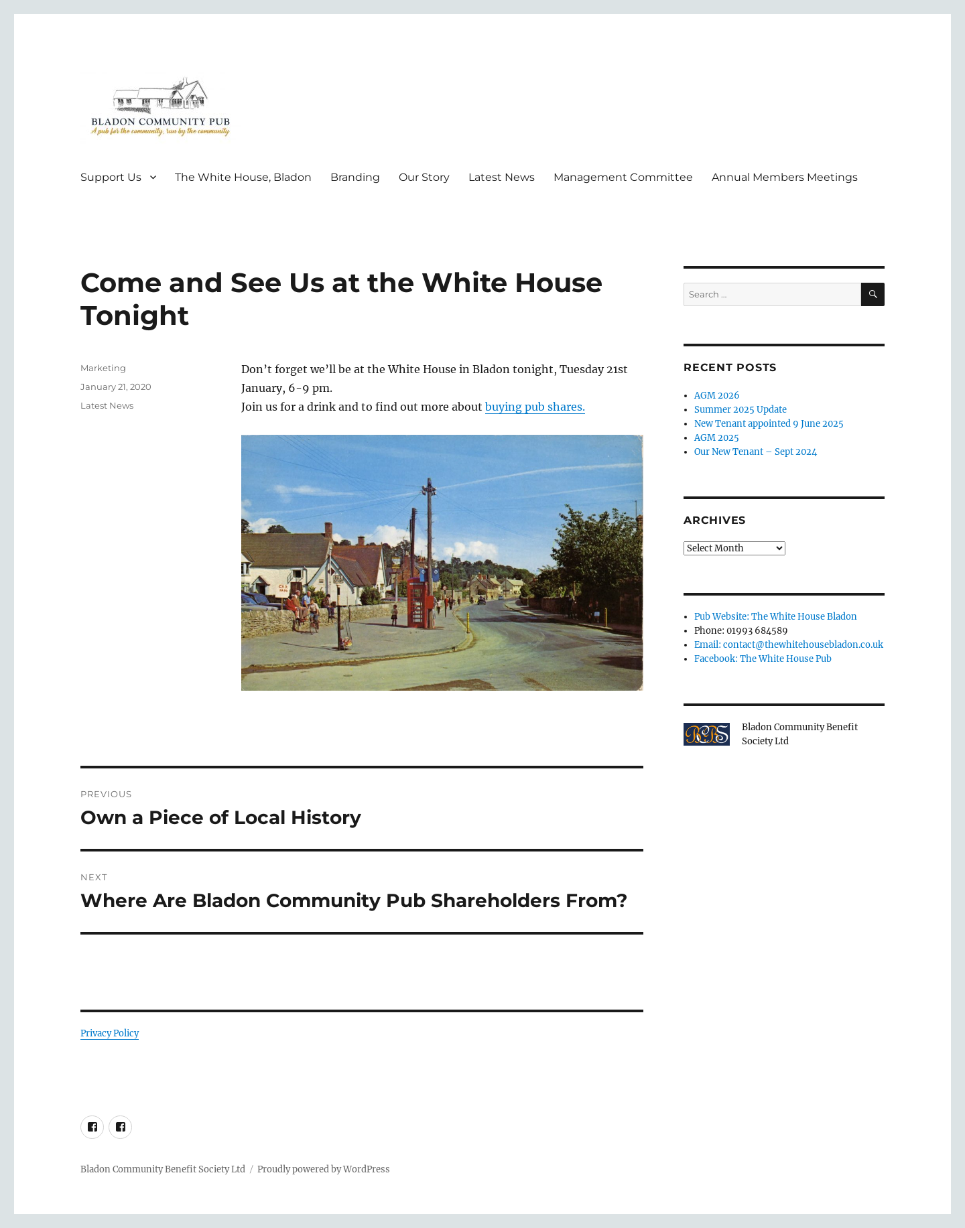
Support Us (110, 177)
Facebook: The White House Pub (763, 659)
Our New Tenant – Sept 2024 (755, 452)
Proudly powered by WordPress (323, 1169)
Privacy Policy (109, 1033)
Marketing (103, 367)
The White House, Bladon (243, 177)
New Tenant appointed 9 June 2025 (769, 423)
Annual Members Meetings (785, 177)
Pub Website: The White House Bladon (775, 616)
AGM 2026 (717, 395)
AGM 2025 (716, 438)
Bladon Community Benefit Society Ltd (162, 1169)
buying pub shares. (535, 406)
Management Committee (623, 177)
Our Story (424, 177)
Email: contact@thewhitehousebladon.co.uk (788, 645)
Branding (355, 177)
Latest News (501, 177)
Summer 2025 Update (740, 409)
